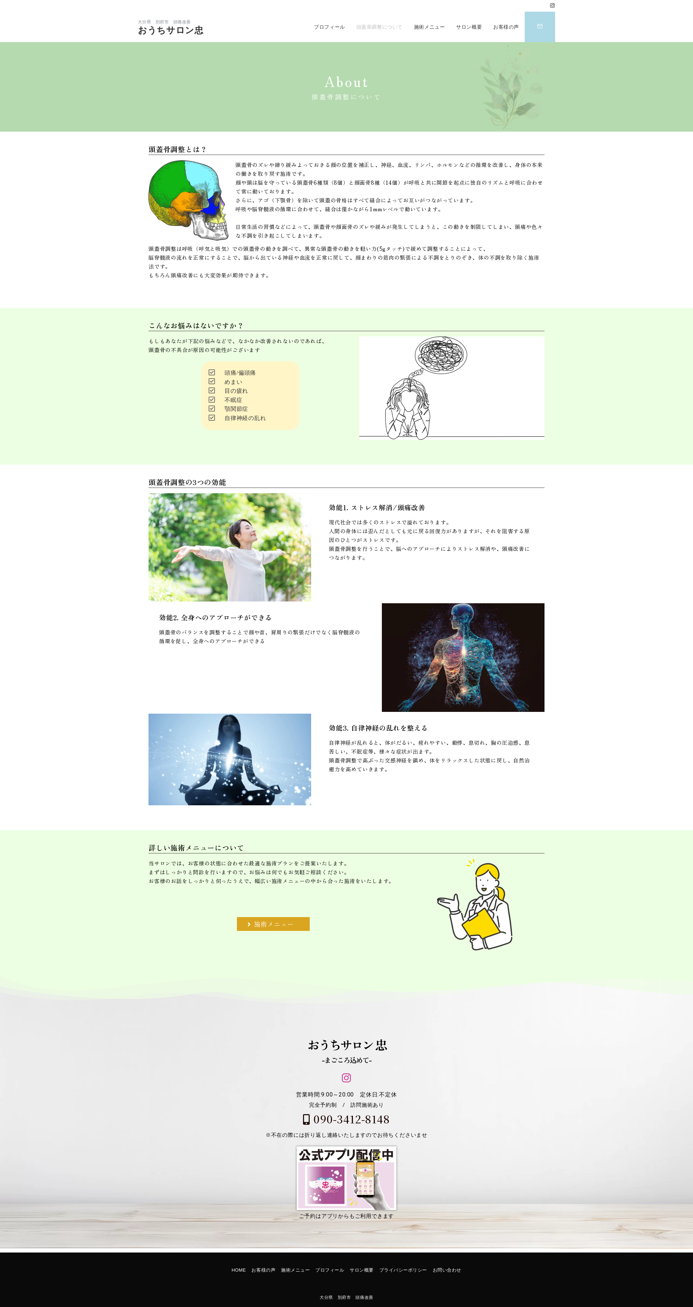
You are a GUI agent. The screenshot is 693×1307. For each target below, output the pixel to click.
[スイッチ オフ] (540, 27)
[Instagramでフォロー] (552, 6)
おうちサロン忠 (170, 30)
